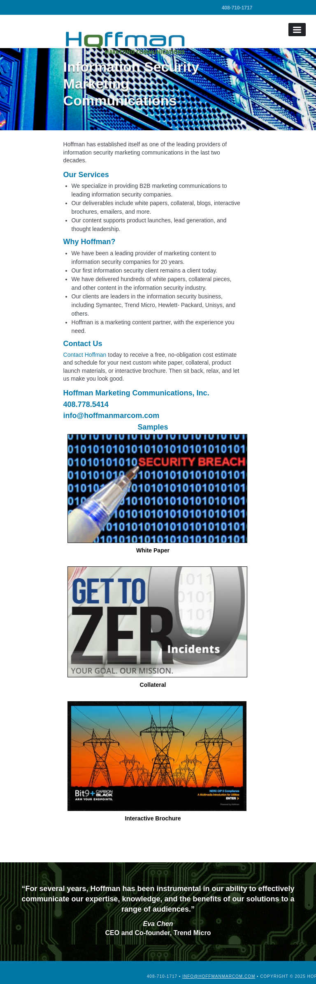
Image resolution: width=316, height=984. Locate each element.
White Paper (155, 493)
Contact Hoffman (85, 354)
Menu (297, 29)
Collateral (155, 627)
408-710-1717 (237, 8)
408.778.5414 (86, 404)
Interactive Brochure (155, 761)
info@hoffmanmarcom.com (111, 415)
